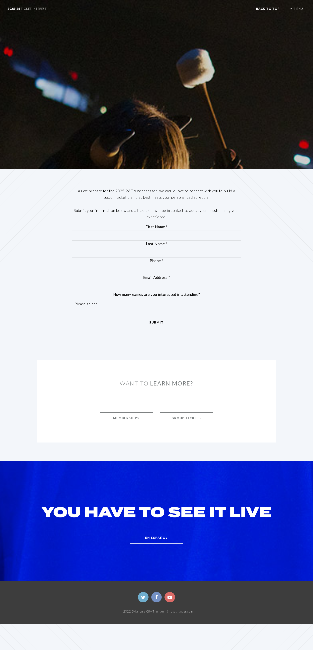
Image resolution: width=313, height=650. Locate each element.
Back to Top (268, 8)
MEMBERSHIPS (126, 418)
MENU (298, 8)
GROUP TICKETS (186, 418)
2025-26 (27, 8)
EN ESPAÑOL (156, 537)
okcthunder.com (181, 611)
